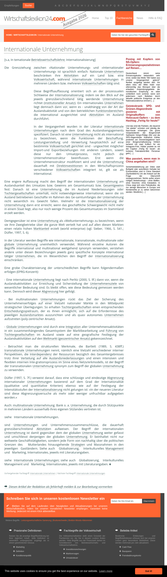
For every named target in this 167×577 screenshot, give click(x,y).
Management (115, 448)
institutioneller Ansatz (60, 103)
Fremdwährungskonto (130, 555)
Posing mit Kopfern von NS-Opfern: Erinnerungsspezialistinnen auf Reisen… (143, 63)
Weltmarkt (50, 338)
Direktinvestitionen (70, 166)
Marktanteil (41, 229)
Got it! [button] (148, 571)
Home (95, 18)
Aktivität (69, 75)
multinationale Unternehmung (34, 405)
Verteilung (28, 358)
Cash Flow (125, 547)
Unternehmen (114, 71)
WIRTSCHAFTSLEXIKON (25, 35)
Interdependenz (41, 354)
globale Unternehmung (21, 244)
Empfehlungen (11, 5)
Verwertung (79, 142)
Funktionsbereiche (108, 111)
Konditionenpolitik (22, 555)
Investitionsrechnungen (74, 549)
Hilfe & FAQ (155, 18)
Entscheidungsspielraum (21, 311)
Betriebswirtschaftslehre (48, 60)
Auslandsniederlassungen (66, 358)
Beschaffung (114, 138)
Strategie (77, 444)
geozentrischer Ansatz (74, 338)
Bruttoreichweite (60, 520)
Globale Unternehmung (22, 327)
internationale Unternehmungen (95, 79)
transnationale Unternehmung (25, 350)
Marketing (18, 547)
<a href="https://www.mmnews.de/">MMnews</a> (17, 124)
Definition (18, 551)
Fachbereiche (124, 18)
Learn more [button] (105, 571)
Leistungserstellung (47, 142)
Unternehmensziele (103, 283)
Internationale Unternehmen (42, 473)
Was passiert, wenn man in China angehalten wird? (143, 160)
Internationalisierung (69, 95)
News (140, 18)
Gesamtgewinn (113, 185)
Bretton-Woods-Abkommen (80, 520)
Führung (111, 331)
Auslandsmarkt (30, 315)
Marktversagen (71, 553)
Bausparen (125, 551)
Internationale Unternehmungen (36, 460)
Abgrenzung (50, 291)
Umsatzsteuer (70, 558)
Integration (73, 327)
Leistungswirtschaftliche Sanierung (36, 520)
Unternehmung (113, 99)
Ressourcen (67, 354)
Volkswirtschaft (44, 79)
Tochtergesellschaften (19, 193)
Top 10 (109, 18)
